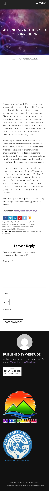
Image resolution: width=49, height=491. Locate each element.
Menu (41, 3)
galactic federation (19, 224)
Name (6, 293)
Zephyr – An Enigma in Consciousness (12, 371)
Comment (8, 261)
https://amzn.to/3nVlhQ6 (25, 210)
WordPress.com (36, 485)
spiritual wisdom (18, 229)
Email (6, 302)
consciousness (23, 222)
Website (7, 309)
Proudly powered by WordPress (24, 483)
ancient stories (29, 231)
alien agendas (12, 222)
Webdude (34, 59)
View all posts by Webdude (22, 362)
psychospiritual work (21, 226)
